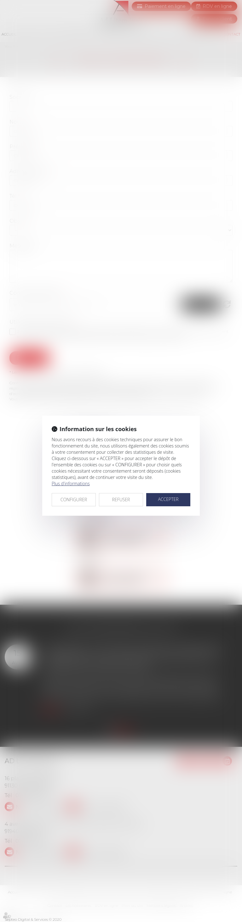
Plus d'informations (71, 483)
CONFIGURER (73, 500)
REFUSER (121, 500)
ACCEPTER (168, 499)
